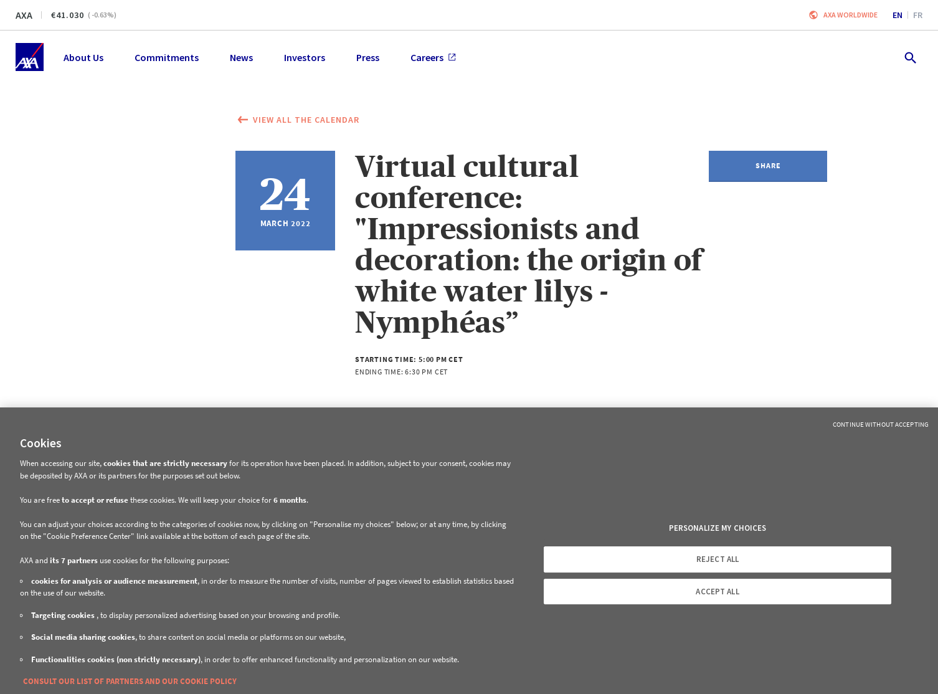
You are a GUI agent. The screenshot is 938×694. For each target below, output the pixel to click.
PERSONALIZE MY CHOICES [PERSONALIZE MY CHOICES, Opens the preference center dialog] (718, 528)
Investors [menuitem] (304, 57)
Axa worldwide (850, 14)
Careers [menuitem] (433, 57)
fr (917, 15)
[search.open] (909, 57)
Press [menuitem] (367, 57)
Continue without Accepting (881, 424)
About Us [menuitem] (83, 57)
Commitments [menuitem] (167, 57)
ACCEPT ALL (717, 591)
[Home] (30, 57)
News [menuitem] (241, 57)
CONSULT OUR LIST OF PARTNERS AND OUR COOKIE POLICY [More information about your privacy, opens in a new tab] (130, 681)
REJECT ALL (717, 559)
